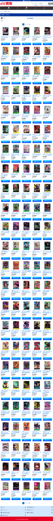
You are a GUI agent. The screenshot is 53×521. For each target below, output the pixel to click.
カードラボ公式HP (33, 519)
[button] (44, 8)
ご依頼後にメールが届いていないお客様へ (42, 5)
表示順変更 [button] (30, 18)
